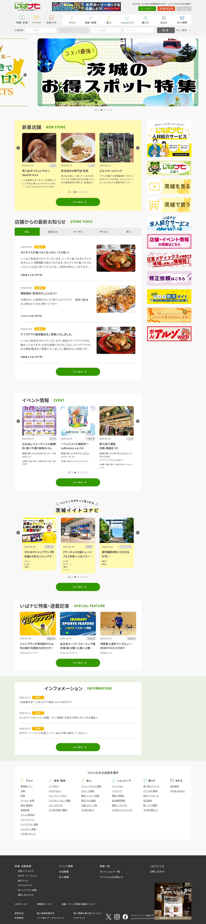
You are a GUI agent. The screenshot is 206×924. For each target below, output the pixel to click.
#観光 (65, 566)
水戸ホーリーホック (27, 875)
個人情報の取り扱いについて (87, 913)
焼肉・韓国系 (27, 805)
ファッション (117, 786)
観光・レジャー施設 (90, 795)
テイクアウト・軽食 (29, 824)
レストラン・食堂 (28, 829)
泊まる (163, 22)
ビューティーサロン (58, 795)
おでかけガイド (25, 885)
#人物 (65, 564)
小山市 (50, 546)
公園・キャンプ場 (89, 805)
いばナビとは (157, 866)
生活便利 (147, 800)
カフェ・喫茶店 (27, 814)
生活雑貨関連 (118, 800)
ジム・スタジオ (56, 805)
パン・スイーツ (27, 819)
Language (184, 8)
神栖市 (128, 546)
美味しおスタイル (26, 894)
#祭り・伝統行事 (77, 461)
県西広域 (88, 546)
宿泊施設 (174, 786)
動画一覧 (105, 866)
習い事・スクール (151, 786)
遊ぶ (109, 22)
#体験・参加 (66, 461)
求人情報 (182, 22)
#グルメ (124, 461)
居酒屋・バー (27, 786)
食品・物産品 (118, 795)
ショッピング (127, 22)
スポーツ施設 (87, 790)
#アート (105, 569)
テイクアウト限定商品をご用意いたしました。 (47, 334)
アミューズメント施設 (91, 786)
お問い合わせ (157, 871)
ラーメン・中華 (27, 800)
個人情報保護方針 (46, 913)
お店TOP (51, 22)
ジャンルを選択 (100, 30)
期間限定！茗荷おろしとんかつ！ (39, 293)
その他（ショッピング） (122, 809)
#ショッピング (115, 461)
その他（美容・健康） (58, 809)
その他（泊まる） (177, 790)
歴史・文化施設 (88, 800)
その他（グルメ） (28, 833)
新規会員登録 (166, 8)
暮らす (145, 22)
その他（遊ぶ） (88, 809)
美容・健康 (91, 22)
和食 (23, 795)
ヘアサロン (54, 786)
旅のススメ (23, 880)
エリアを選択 (33, 30)
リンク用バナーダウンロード (50, 917)
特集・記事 (22, 22)
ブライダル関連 (150, 790)
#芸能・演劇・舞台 (29, 461)
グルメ (72, 22)
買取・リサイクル (119, 805)
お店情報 (64, 871)
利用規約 (19, 917)
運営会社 (19, 913)
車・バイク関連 (150, 805)
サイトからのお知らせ (111, 877)
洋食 (23, 790)
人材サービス (21, 904)
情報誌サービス (44, 904)
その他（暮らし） (150, 809)
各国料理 (25, 809)
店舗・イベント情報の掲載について (78, 904)
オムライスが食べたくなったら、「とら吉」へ (45, 252)
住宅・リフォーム (151, 795)
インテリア (117, 790)
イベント (36, 22)
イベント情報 (66, 866)
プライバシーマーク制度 (140, 915)
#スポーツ (106, 564)
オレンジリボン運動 (27, 890)
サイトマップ (79, 917)
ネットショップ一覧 (110, 871)
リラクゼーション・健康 (60, 800)
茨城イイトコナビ (26, 870)
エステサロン (55, 790)
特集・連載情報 (23, 866)
